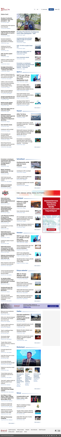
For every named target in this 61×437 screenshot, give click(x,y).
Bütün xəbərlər (37, 107)
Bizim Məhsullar (34, 429)
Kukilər (25, 431)
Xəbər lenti (4, 14)
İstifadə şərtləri (11, 431)
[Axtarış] (34, 9)
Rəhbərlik (27, 429)
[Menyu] (57, 9)
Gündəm (20, 233)
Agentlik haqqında (12, 429)
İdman (19, 393)
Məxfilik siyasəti (19, 431)
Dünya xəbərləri (22, 270)
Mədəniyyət (21, 347)
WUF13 (19, 72)
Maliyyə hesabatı (20, 429)
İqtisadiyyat (21, 159)
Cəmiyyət (20, 198)
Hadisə (19, 311)
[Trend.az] (5, 9)
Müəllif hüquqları (42, 429)
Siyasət (19, 111)
